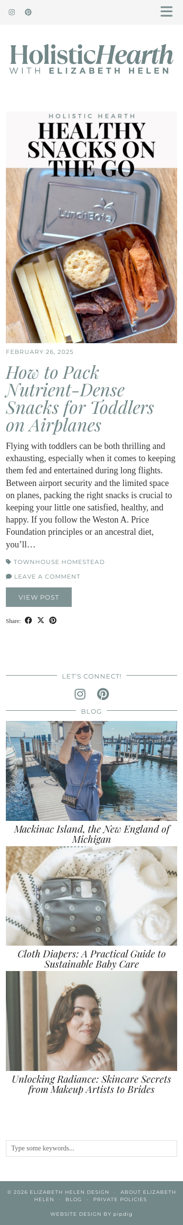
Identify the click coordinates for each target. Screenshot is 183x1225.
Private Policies (120, 1199)
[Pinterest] (28, 12)
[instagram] (80, 694)
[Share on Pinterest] (53, 620)
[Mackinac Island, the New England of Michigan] (91, 771)
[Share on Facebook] (28, 620)
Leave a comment (43, 576)
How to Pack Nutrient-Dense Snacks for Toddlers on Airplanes (80, 398)
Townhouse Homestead (59, 561)
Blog (73, 1199)
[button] (170, 12)
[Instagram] (12, 12)
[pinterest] (103, 694)
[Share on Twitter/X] (41, 620)
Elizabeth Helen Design (69, 1192)
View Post (39, 597)
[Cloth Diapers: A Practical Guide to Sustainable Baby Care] (91, 896)
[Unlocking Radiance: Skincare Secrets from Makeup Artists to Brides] (91, 1021)
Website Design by (91, 1214)
